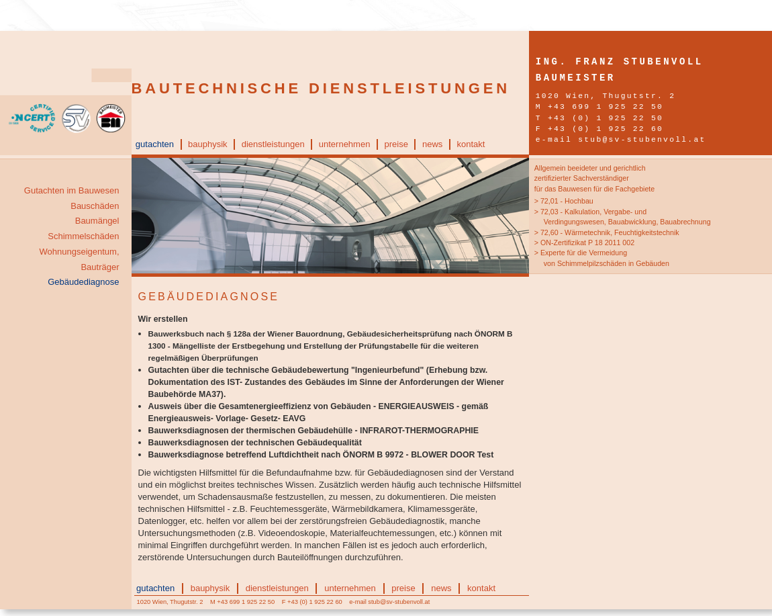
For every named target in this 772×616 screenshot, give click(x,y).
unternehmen (345, 144)
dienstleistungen (273, 144)
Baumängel (97, 221)
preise (395, 144)
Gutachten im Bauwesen (71, 190)
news (432, 144)
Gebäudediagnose (83, 282)
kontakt (470, 144)
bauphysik (208, 144)
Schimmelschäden (83, 236)
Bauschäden (94, 206)
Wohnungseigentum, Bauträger (79, 259)
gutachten (155, 144)
